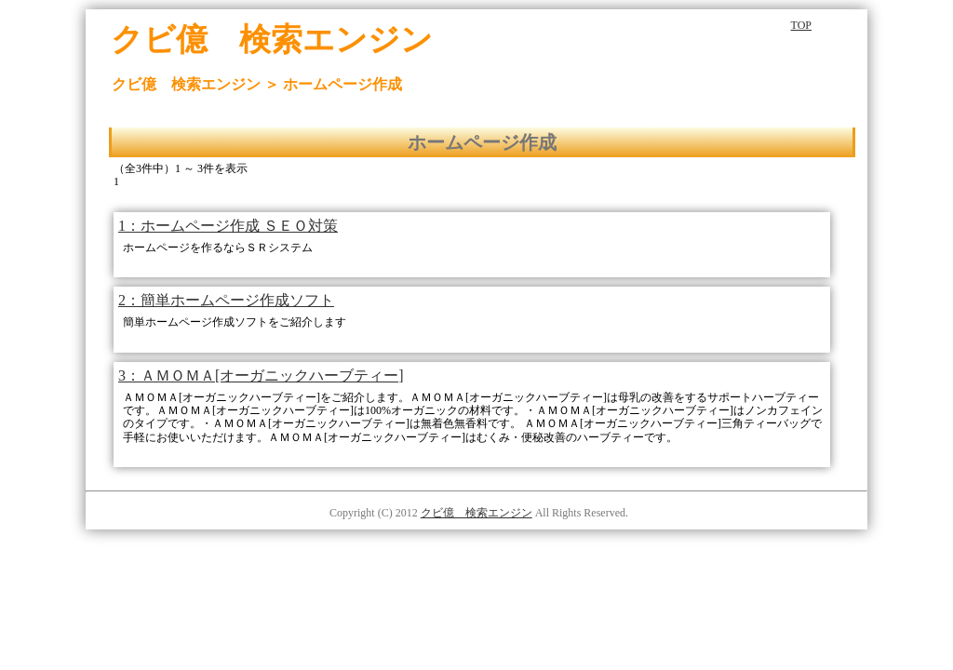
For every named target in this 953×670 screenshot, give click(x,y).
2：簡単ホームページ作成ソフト (226, 300)
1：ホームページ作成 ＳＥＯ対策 (228, 226)
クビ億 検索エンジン (476, 512)
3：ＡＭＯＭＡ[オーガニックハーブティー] (261, 375)
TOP (801, 25)
